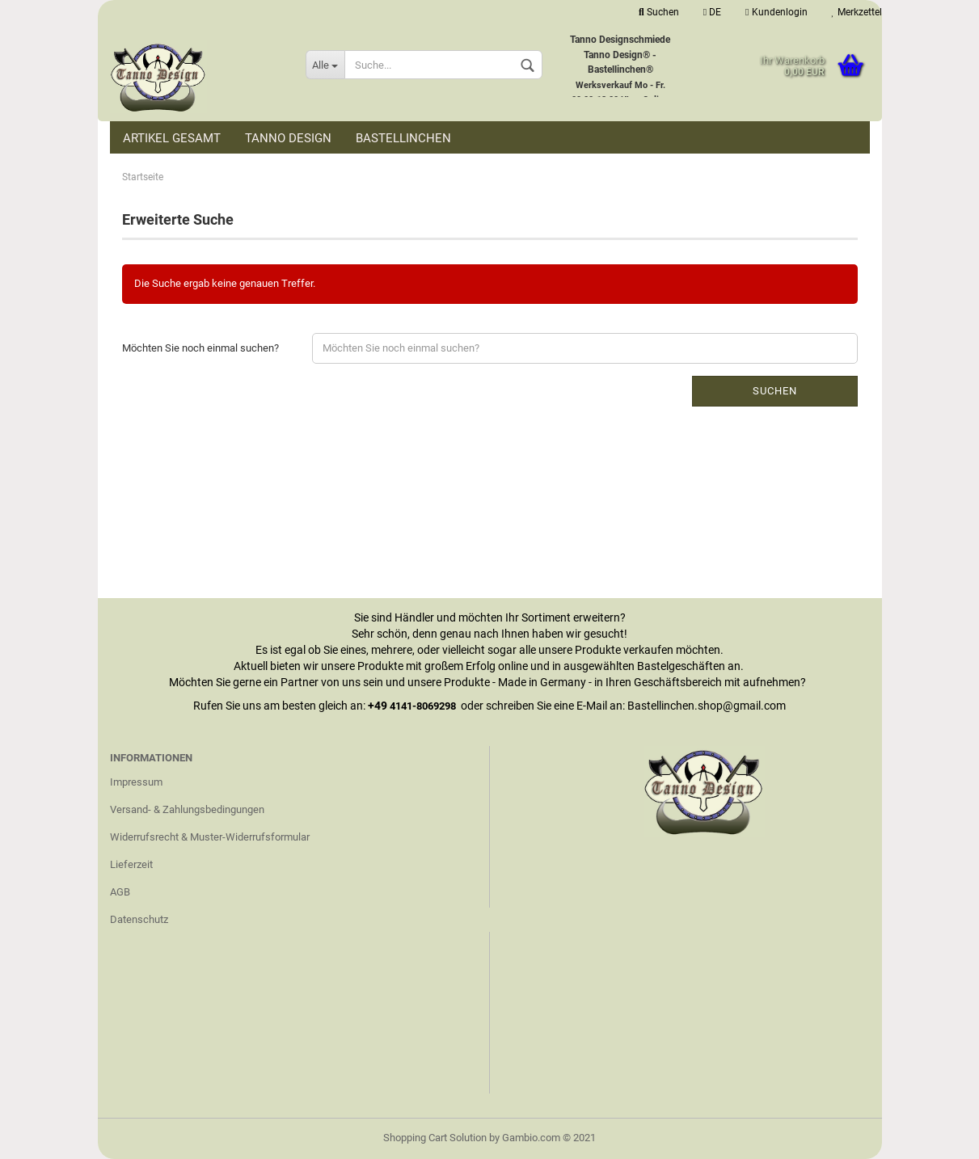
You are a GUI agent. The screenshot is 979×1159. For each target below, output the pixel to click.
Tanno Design (288, 138)
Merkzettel (857, 12)
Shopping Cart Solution (435, 1138)
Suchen (659, 12)
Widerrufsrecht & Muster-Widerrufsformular (210, 837)
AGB (120, 892)
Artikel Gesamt (172, 138)
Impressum (136, 782)
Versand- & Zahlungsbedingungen (187, 809)
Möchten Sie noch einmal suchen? (200, 348)
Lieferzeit (131, 864)
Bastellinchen (403, 138)
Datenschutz (139, 919)
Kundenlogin (776, 12)
